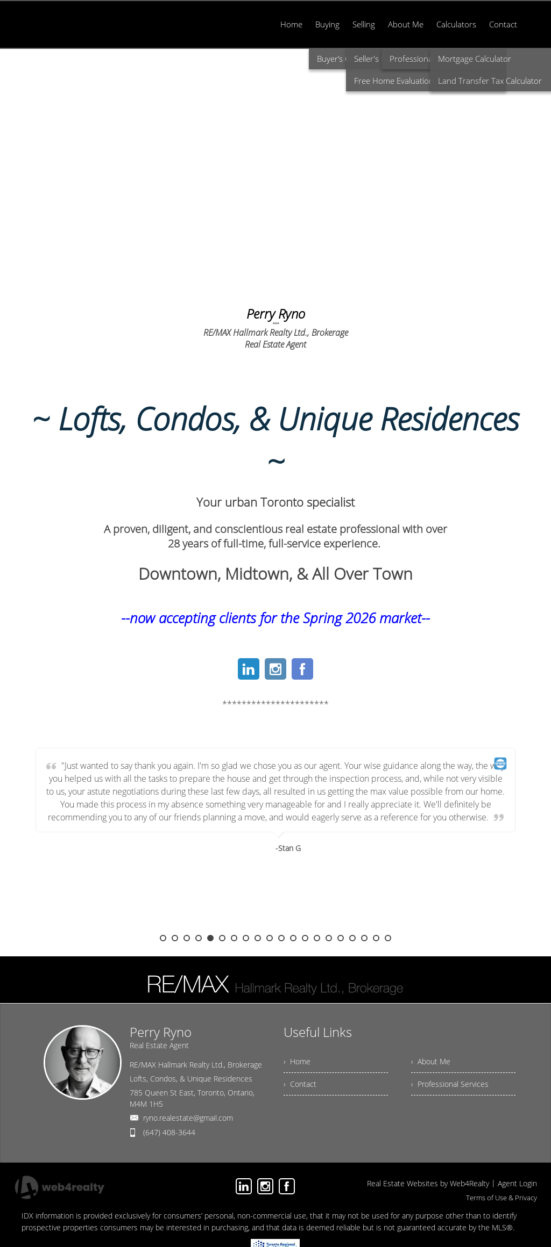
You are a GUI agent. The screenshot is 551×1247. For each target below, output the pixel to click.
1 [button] (163, 938)
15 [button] (329, 938)
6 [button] (222, 938)
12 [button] (293, 938)
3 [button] (186, 938)
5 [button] (210, 938)
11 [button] (281, 938)
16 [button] (340, 938)
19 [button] (376, 938)
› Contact (300, 1084)
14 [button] (317, 938)
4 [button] (198, 938)
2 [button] (175, 938)
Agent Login (517, 1183)
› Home (297, 1061)
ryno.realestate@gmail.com (188, 1118)
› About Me (430, 1061)
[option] (275, 841)
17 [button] (352, 938)
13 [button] (305, 938)
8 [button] (246, 938)
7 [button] (234, 938)
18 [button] (364, 938)
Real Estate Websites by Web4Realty (428, 1183)
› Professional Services (450, 1084)
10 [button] (269, 938)
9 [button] (258, 938)
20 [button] (388, 938)
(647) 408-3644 (169, 1132)
